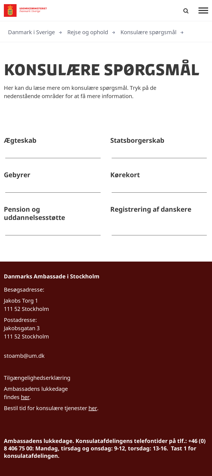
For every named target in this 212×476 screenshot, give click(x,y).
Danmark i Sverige (31, 32)
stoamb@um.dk (24, 355)
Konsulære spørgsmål (148, 32)
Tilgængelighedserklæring (37, 377)
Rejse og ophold (87, 32)
